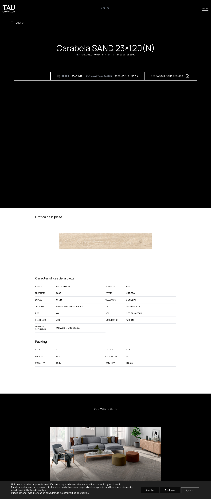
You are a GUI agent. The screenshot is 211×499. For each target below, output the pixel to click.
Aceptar (150, 489)
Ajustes (190, 489)
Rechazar (170, 489)
